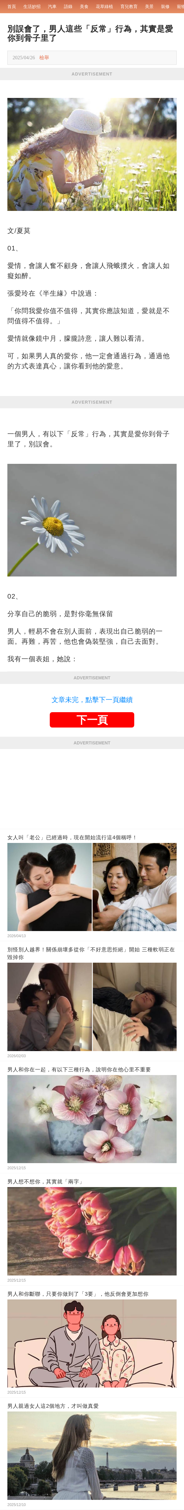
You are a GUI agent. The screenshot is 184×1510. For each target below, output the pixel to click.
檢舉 (44, 57)
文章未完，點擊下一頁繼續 (92, 700)
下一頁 (92, 720)
